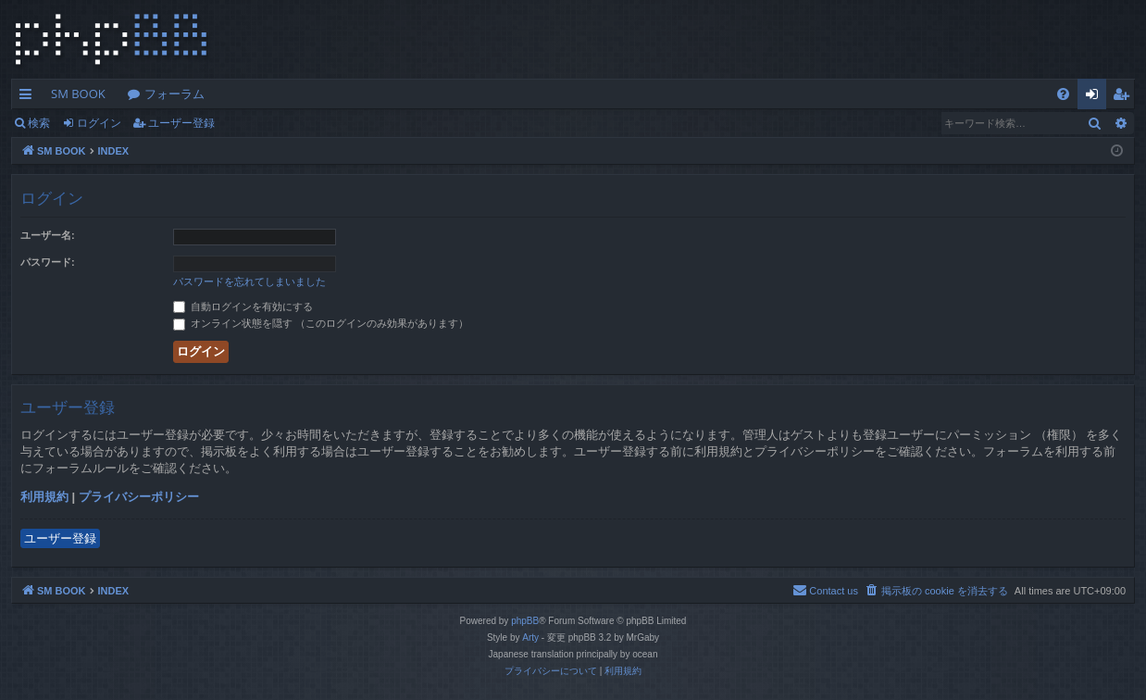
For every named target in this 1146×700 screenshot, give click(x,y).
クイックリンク (29, 97)
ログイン (99, 123)
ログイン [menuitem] (1096, 97)
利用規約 (44, 497)
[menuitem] (1063, 94)
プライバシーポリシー (139, 497)
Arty (530, 637)
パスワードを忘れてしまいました (249, 281)
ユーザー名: (47, 235)
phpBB (525, 621)
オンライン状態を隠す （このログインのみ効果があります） (320, 323)
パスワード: (47, 262)
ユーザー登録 (181, 123)
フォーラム (174, 93)
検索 (39, 123)
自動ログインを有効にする (243, 306)
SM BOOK (78, 93)
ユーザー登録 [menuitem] (1125, 97)
